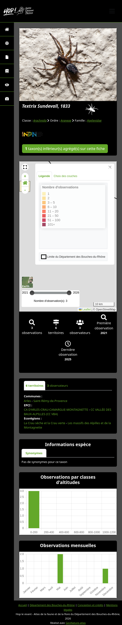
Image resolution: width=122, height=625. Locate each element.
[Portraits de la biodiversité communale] (7, 57)
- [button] (25, 190)
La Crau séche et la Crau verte (44, 423)
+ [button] (25, 176)
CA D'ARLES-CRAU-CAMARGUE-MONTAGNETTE (56, 409)
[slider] (69, 293)
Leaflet (85, 309)
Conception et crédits (90, 605)
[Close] (110, 167)
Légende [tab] (44, 176)
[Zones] (7, 43)
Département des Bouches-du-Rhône (52, 605)
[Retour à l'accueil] (7, 29)
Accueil (22, 605)
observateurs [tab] (57, 385)
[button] (25, 167)
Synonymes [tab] (34, 453)
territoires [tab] (34, 385)
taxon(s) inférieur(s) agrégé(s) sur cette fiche (65, 148)
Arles (27, 401)
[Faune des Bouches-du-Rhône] (7, 71)
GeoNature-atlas (76, 623)
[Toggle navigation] (112, 11)
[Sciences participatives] (7, 85)
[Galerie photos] (7, 98)
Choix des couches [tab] (65, 176)
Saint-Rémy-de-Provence (50, 401)
